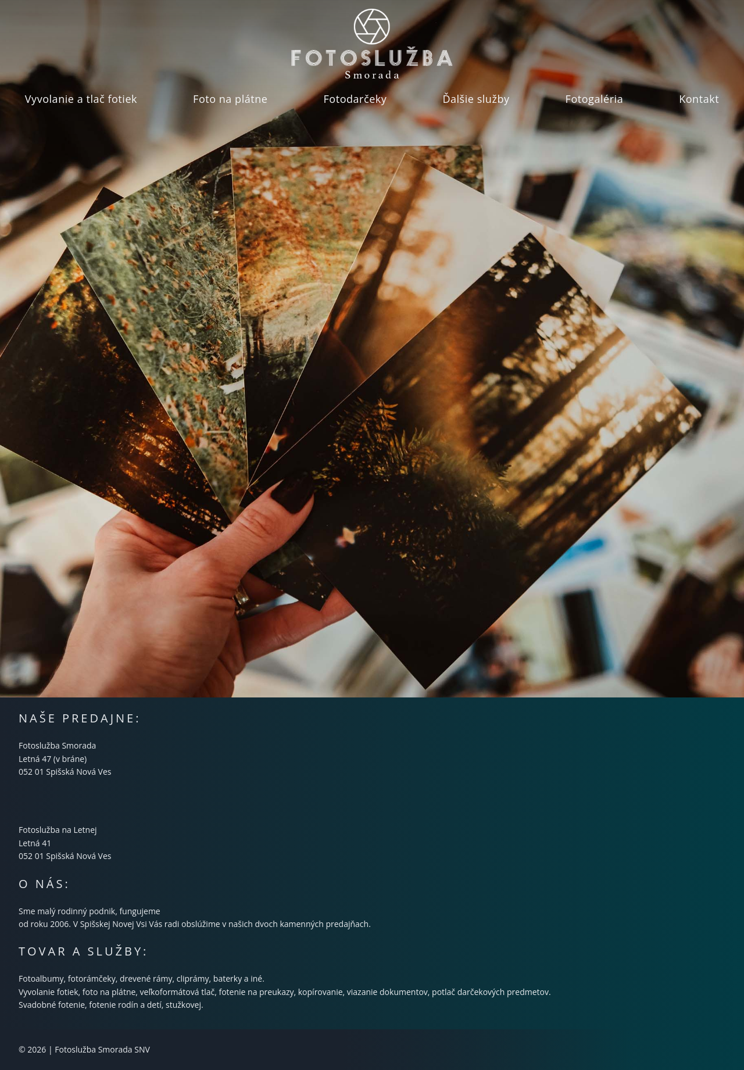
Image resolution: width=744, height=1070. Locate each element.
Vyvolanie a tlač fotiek (81, 99)
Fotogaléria (595, 99)
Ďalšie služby (475, 99)
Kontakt (699, 99)
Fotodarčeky (355, 99)
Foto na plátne (230, 99)
